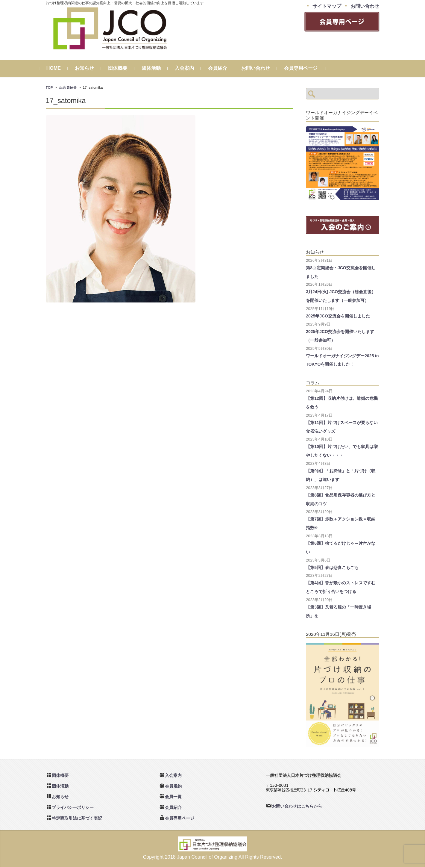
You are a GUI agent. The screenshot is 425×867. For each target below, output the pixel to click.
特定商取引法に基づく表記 (77, 818)
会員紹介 (223, 68)
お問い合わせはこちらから (297, 806)
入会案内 (190, 68)
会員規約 (173, 786)
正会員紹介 (68, 87)
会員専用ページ (307, 68)
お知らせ (91, 68)
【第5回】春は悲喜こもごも (332, 567)
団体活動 (157, 68)
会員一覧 (173, 796)
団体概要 (124, 68)
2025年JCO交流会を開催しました (338, 316)
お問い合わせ (262, 68)
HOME (60, 68)
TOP (49, 87)
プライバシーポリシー (73, 807)
